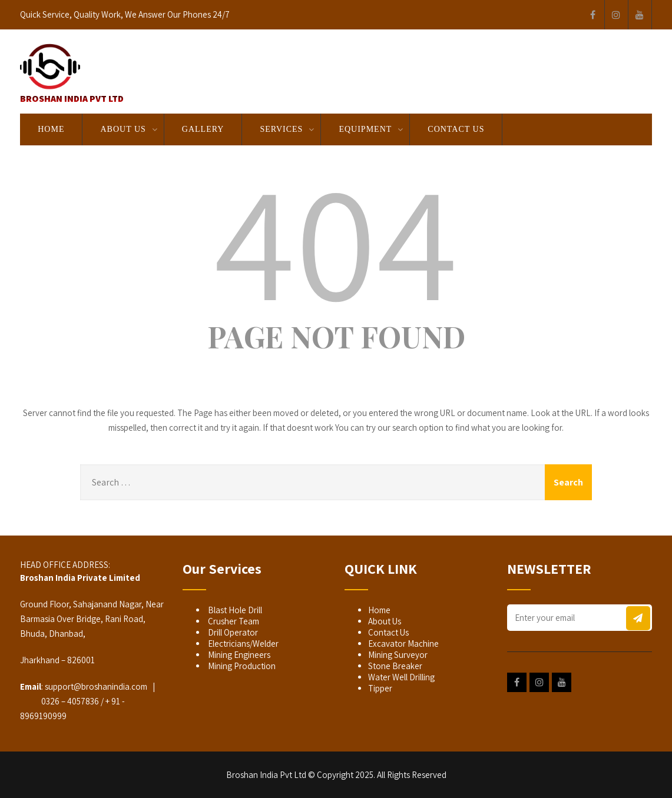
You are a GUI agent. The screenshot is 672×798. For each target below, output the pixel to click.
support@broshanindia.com (96, 686)
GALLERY (203, 129)
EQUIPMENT (365, 129)
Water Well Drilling (401, 677)
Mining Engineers (238, 654)
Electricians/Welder (242, 643)
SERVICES (281, 129)
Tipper (380, 688)
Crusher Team (232, 621)
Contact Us (456, 129)
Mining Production (241, 665)
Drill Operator (232, 632)
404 (336, 239)
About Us (122, 129)
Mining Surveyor (398, 654)
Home (51, 129)
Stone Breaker (395, 665)
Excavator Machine (403, 643)
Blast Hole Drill (234, 610)
